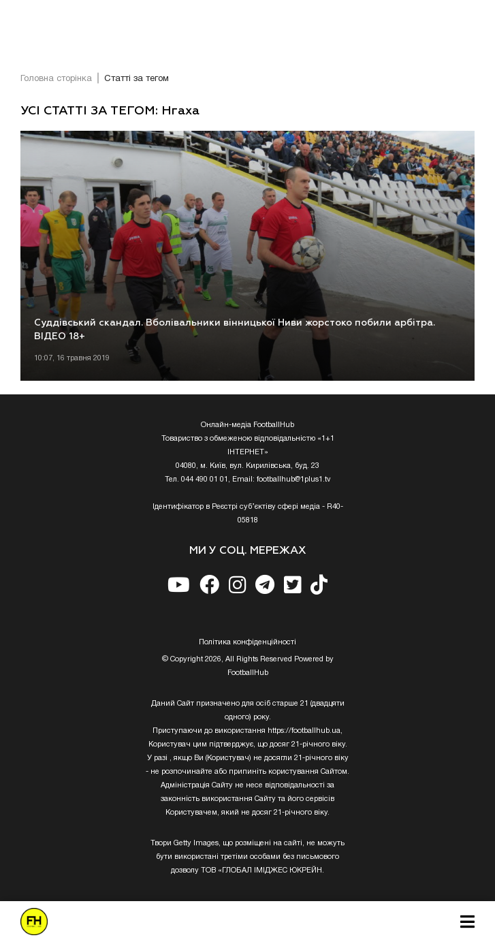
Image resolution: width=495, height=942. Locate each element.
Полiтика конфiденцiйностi (247, 642)
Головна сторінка (56, 79)
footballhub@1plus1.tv (294, 479)
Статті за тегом (136, 79)
